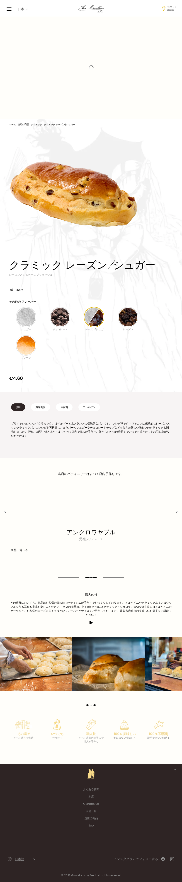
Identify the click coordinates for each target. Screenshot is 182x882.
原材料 (64, 407)
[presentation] (5, 512)
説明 (18, 407)
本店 (91, 796)
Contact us (91, 804)
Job (91, 825)
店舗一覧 (91, 811)
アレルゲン (89, 407)
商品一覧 (19, 550)
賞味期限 (41, 407)
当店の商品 (91, 818)
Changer (170, 10)
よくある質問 (91, 789)
